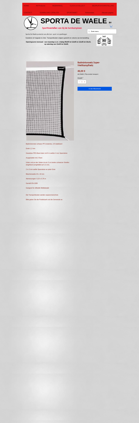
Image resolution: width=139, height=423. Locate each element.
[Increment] (84, 82)
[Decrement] (79, 82)
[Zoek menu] (101, 31)
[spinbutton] (82, 82)
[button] (111, 26)
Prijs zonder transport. (92, 74)
